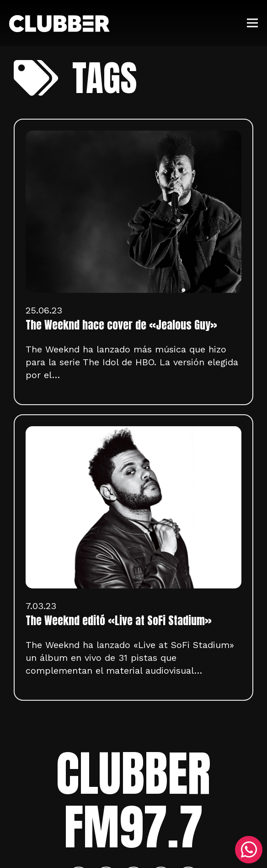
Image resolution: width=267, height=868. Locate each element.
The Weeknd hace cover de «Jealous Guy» (121, 325)
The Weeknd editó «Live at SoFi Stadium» (119, 620)
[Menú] (252, 22)
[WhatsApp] (248, 849)
